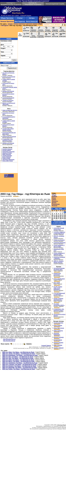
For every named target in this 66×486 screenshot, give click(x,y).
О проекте (46, 24)
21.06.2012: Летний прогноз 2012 (59, 228)
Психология (56, 204)
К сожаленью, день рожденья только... (7, 139)
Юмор (54, 198)
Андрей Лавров (6, 150)
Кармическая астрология (9, 136)
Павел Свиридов (58, 330)
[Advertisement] (8, 168)
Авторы (32, 18)
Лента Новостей (32, 21)
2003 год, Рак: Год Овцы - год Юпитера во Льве (17, 357)
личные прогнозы (19, 24)
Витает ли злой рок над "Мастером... (8, 103)
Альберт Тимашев (7, 149)
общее (40, 24)
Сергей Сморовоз (7, 155)
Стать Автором (55, 24)
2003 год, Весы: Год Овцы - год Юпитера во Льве (18, 361)
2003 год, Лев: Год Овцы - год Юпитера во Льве (17, 358)
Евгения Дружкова (59, 337)
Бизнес (54, 202)
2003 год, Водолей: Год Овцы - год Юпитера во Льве (19, 367)
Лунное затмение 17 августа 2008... (59, 246)
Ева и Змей (57, 282)
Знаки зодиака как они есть (9, 110)
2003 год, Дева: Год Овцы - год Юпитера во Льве (18, 360)
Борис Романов (6, 156)
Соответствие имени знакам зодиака (8, 129)
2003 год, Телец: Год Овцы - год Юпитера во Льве (18, 353)
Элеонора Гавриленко (8, 159)
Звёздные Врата (61, 424)
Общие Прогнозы (7, 18)
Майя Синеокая (6, 154)
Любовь (54, 196)
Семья (54, 199)
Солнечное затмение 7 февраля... (59, 257)
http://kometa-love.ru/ (9, 339)
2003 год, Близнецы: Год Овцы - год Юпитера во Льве (20, 355)
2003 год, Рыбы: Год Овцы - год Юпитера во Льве (18, 369)
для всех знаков (31, 24)
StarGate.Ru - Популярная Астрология (33, 3)
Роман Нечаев (6, 158)
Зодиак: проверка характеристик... (58, 299)
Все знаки (20, 34)
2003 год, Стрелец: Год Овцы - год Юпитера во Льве (19, 364)
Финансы (55, 201)
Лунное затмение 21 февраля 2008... (59, 253)
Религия (54, 206)
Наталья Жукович (7, 153)
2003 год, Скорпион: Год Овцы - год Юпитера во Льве (19, 363)
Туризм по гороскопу (8, 100)
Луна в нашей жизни (59, 278)
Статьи (19, 18)
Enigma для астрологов (8, 76)
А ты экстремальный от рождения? (59, 294)
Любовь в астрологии (8, 91)
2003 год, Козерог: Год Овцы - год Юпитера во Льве (19, 366)
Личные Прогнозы (7, 21)
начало (10, 24)
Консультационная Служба (55, 4)
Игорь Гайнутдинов (7, 160)
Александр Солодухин (8, 151)
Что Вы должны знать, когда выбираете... (58, 288)
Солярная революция (8, 97)
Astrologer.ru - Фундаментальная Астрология (11, 3)
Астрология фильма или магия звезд (59, 268)
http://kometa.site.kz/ (9, 340)
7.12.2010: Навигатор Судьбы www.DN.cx (59, 232)
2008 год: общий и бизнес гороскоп (58, 261)
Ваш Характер (20, 21)
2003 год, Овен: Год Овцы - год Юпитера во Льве (18, 352)
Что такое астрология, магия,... (59, 304)
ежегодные (4, 25)
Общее (54, 195)
